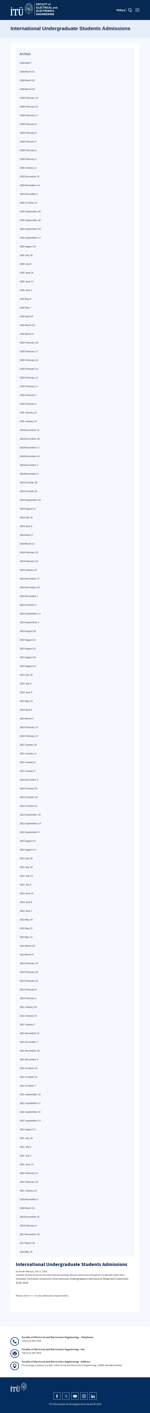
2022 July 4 (25, 884)
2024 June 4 (26, 526)
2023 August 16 (28, 657)
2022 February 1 (28, 998)
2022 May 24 (26, 919)
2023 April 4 (26, 709)
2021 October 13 (28, 1076)
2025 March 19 (27, 325)
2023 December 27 (29, 578)
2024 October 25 (28, 491)
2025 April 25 (26, 316)
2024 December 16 (29, 456)
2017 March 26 (27, 1243)
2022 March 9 (26, 954)
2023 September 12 (30, 613)
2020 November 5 (29, 1199)
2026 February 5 (28, 141)
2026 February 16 (29, 97)
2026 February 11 (29, 115)
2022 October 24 (28, 797)
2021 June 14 (26, 1164)
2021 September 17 (30, 1103)
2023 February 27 (29, 727)
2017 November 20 (29, 1234)
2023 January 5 (27, 771)
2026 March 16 (27, 89)
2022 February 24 (29, 963)
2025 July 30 (26, 255)
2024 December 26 (29, 438)
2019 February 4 (28, 1225)
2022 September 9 (29, 832)
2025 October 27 (28, 202)
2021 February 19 (29, 1181)
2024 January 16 (28, 569)
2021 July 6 (25, 1146)
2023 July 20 (26, 674)
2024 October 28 (28, 482)
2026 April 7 (26, 62)
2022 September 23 (30, 814)
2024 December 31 (29, 430)
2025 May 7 (25, 307)
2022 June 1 (26, 910)
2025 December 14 (29, 185)
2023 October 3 (28, 604)
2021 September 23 (30, 1094)
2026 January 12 (28, 167)
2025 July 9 (25, 263)
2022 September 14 (30, 823)
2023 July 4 (25, 683)
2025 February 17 (29, 351)
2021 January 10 (28, 1190)
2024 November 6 (29, 473)
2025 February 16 (29, 360)
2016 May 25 (26, 1251)
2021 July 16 (26, 1138)
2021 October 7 (28, 1085)
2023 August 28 (28, 631)
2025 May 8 (25, 298)
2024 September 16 (30, 500)
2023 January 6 (27, 762)
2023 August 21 (28, 648)
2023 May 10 (26, 701)
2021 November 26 (29, 1050)
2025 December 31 (29, 176)
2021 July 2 (25, 1155)
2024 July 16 (26, 517)
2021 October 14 (28, 1068)
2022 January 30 (28, 1007)
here (31, 1295)
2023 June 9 (26, 692)
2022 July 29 (26, 867)
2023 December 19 (29, 587)
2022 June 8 (26, 902)
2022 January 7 (27, 1024)
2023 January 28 (28, 744)
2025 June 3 (26, 290)
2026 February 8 (28, 132)
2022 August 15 (28, 840)
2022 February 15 (29, 980)
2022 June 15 (26, 893)
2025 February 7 (28, 395)
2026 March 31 (27, 71)
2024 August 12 (28, 508)
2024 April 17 (26, 534)
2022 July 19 (26, 875)
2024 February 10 (29, 561)
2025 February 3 (28, 403)
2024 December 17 (29, 447)
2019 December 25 (29, 1216)
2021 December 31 (29, 1033)
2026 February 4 (28, 150)
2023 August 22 (28, 639)
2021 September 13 (30, 1120)
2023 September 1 (29, 622)
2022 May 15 (26, 928)
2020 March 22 (27, 1208)
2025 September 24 (30, 229)
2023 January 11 (28, 753)
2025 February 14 (29, 368)
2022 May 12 (26, 937)
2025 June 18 (26, 272)
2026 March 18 (27, 80)
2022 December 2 (29, 779)
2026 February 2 (28, 159)
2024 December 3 (29, 465)
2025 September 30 (30, 211)
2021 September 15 (30, 1111)
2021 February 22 (29, 1173)
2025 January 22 (28, 412)
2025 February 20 (29, 342)
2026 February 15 (29, 106)
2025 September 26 (30, 220)
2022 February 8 (28, 989)
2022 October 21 (28, 805)
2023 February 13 (29, 736)
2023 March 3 (26, 718)
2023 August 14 (28, 666)
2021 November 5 (29, 1059)
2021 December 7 (29, 1042)
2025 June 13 (26, 281)
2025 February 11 (29, 386)
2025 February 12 (29, 377)
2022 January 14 (28, 1015)
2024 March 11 (27, 543)
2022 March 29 (27, 945)
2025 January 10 (28, 421)
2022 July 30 (26, 858)
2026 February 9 (28, 124)
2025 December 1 (29, 194)
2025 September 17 (30, 237)
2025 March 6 (26, 333)
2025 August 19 (28, 246)
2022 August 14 (28, 849)
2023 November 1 (29, 596)
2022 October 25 (28, 788)
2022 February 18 (29, 972)
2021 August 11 (28, 1129)
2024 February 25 (29, 552)
